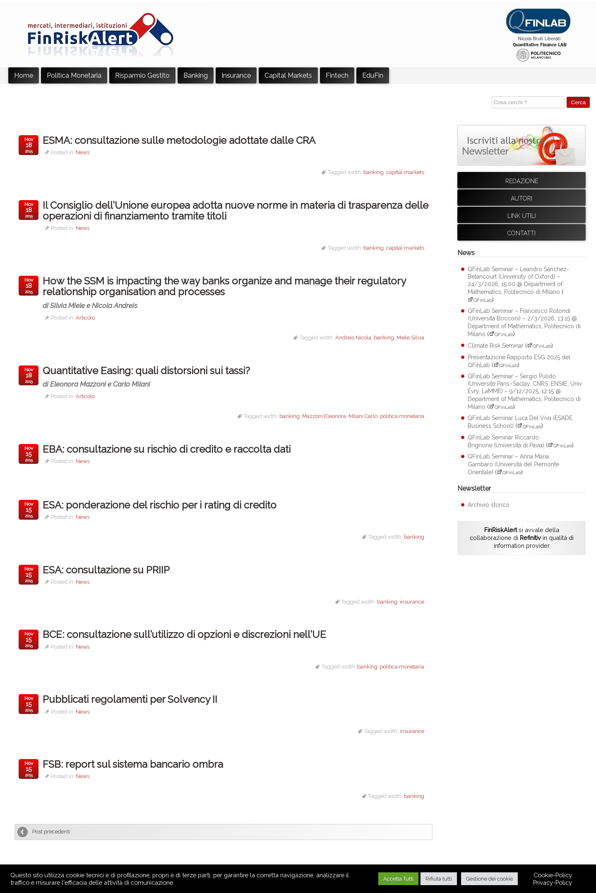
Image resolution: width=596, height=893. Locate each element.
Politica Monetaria (74, 75)
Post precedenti (51, 832)
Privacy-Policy (552, 882)
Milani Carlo (362, 416)
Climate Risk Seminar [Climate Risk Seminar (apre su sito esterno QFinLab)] (496, 345)
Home (23, 75)
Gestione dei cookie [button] (489, 879)
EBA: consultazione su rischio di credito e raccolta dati (167, 449)
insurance (412, 602)
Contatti (521, 233)
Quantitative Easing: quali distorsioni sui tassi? (156, 376)
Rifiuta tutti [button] (438, 879)
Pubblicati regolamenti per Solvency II (130, 699)
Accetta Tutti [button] (398, 879)
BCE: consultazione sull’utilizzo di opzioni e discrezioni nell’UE (184, 634)
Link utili (521, 216)
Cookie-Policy (553, 875)
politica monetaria (402, 416)
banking (373, 172)
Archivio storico (488, 504)
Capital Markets (288, 75)
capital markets (405, 172)
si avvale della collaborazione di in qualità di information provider (522, 537)
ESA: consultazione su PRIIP (106, 570)
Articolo (85, 318)
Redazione (521, 181)
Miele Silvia (410, 337)
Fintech (337, 75)
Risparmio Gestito (142, 75)
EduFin (372, 75)
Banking (195, 75)
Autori (521, 198)
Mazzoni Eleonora (324, 416)
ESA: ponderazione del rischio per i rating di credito (159, 505)
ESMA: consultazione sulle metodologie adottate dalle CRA (179, 140)
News (82, 152)
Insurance (236, 75)
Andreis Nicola (353, 337)
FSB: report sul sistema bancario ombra (133, 764)
